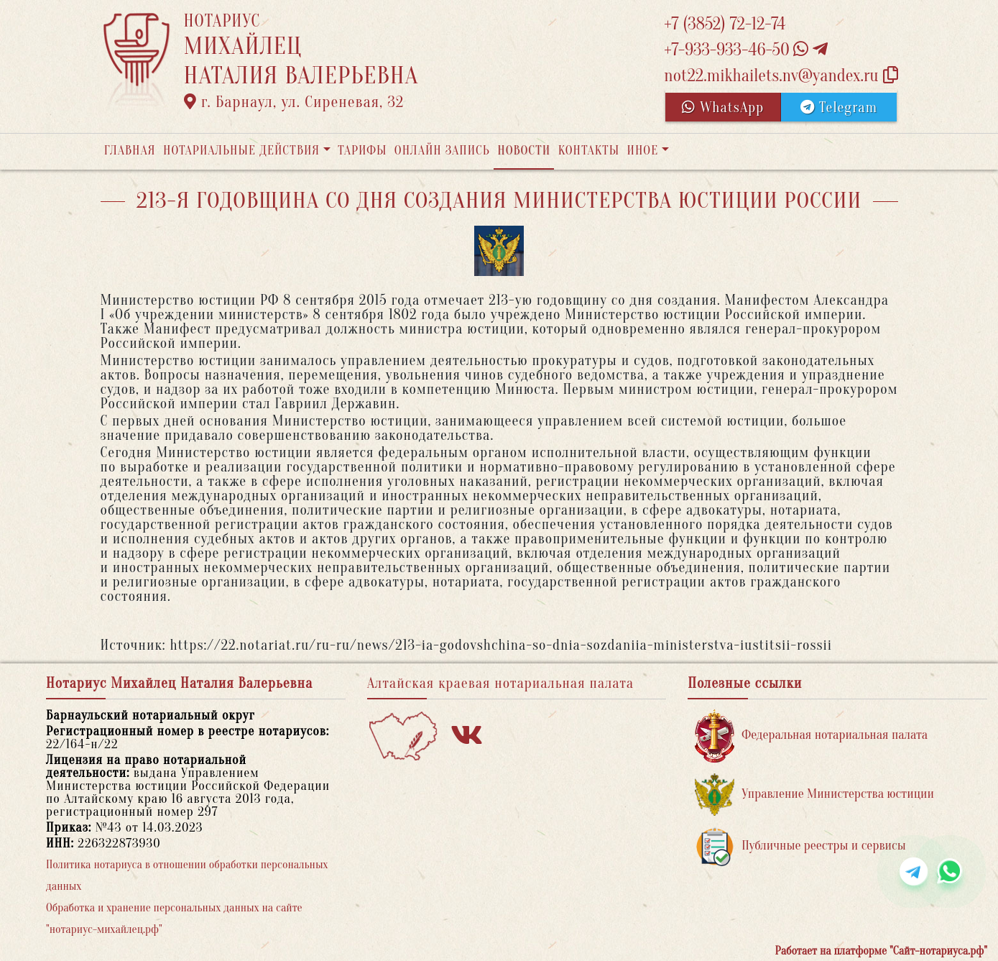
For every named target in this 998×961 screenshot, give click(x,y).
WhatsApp (723, 107)
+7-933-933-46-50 (746, 50)
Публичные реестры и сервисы (800, 846)
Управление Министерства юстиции (814, 794)
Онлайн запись (442, 150)
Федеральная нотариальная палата (811, 735)
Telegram (838, 107)
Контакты (588, 150)
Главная (130, 150)
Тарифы (362, 150)
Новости (523, 150)
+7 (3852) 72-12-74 (724, 24)
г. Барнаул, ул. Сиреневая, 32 (294, 102)
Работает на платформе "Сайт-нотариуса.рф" (881, 950)
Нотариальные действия (241, 150)
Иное (642, 150)
